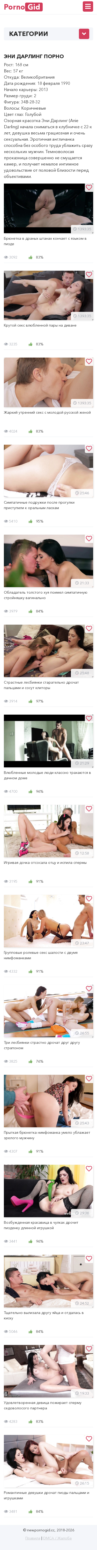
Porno (23, 7)
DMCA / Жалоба (57, 1538)
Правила (32, 1538)
